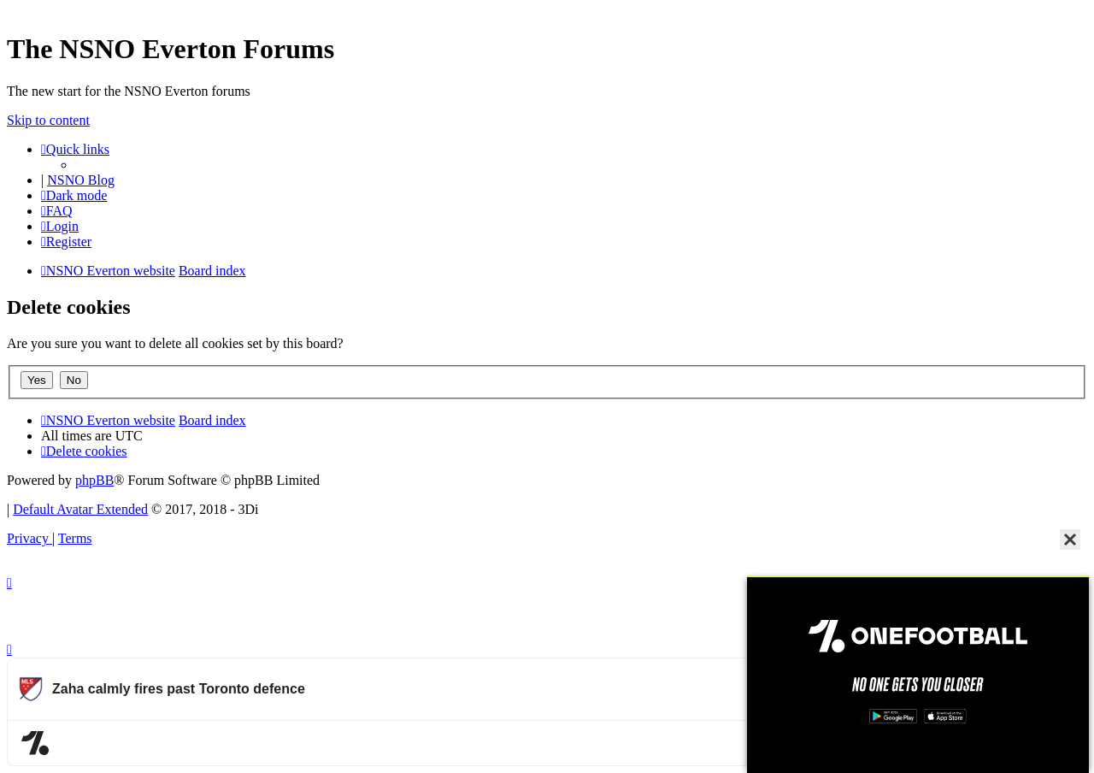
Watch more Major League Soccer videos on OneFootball (922, 743)
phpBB (94, 480)
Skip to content (48, 120)
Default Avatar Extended (80, 509)
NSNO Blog (81, 180)
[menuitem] (57, 211)
